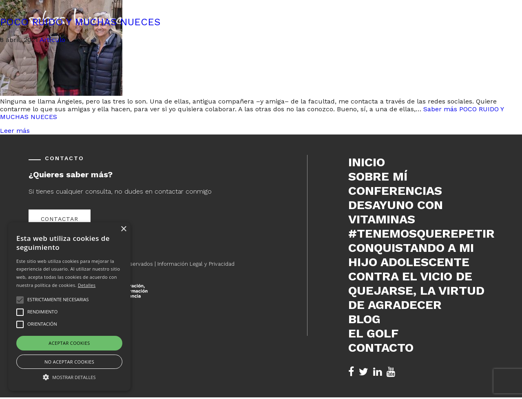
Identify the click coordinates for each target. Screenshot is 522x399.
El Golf (373, 333)
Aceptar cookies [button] (69, 343)
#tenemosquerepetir (420, 233)
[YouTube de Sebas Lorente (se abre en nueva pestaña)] (391, 372)
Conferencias (395, 190)
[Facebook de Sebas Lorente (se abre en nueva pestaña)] (351, 372)
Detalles (87, 285)
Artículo (52, 40)
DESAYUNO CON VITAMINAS (395, 212)
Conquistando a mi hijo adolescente (411, 254)
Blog (364, 319)
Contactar (59, 219)
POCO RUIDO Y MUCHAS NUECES (80, 22)
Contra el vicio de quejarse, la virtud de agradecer (416, 290)
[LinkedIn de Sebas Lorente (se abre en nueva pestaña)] (377, 372)
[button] (69, 376)
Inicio (366, 162)
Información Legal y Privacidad (195, 264)
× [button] (123, 229)
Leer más (15, 130)
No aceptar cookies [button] (69, 362)
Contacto (381, 347)
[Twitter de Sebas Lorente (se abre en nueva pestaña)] (363, 372)
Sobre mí (377, 176)
